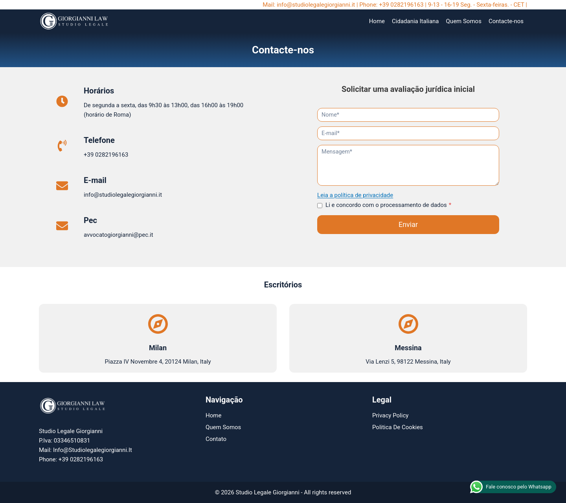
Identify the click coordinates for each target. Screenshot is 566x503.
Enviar (408, 224)
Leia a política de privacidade (355, 195)
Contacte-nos (506, 21)
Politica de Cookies (397, 427)
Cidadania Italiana (415, 21)
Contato (216, 439)
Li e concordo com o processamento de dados (389, 205)
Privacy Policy (390, 415)
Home (377, 21)
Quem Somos (463, 21)
